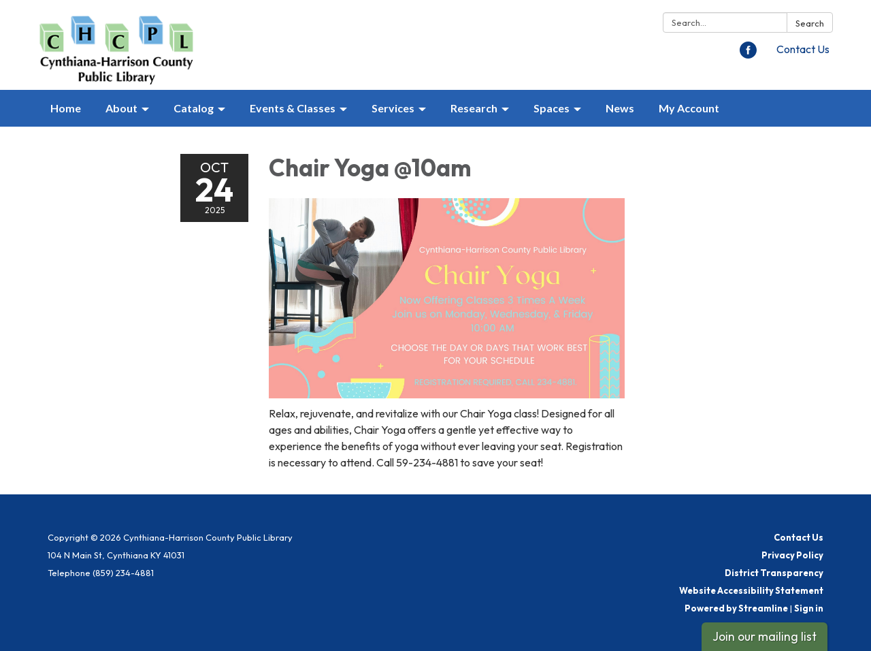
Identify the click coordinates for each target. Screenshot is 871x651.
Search (809, 23)
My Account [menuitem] (689, 107)
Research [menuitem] (473, 107)
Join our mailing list (764, 636)
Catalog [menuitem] (194, 107)
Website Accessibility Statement (751, 590)
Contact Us (802, 49)
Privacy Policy (792, 555)
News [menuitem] (620, 107)
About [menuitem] (121, 107)
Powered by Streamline (736, 608)
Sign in (808, 608)
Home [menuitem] (65, 107)
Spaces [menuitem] (551, 107)
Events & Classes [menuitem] (292, 107)
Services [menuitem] (393, 107)
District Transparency (774, 572)
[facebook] (748, 54)
